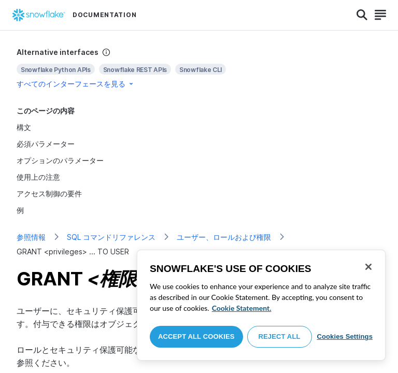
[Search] (362, 15)
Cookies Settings (345, 336)
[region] (261, 305)
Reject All (280, 336)
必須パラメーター (46, 143)
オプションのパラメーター (60, 160)
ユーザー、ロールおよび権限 (224, 237)
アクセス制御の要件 (49, 193)
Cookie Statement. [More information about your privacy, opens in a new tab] (242, 308)
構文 (24, 127)
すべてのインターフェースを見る (76, 83)
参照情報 (31, 237)
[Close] (368, 266)
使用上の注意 (38, 177)
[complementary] (199, 68)
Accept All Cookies (196, 336)
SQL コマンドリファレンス (111, 237)
